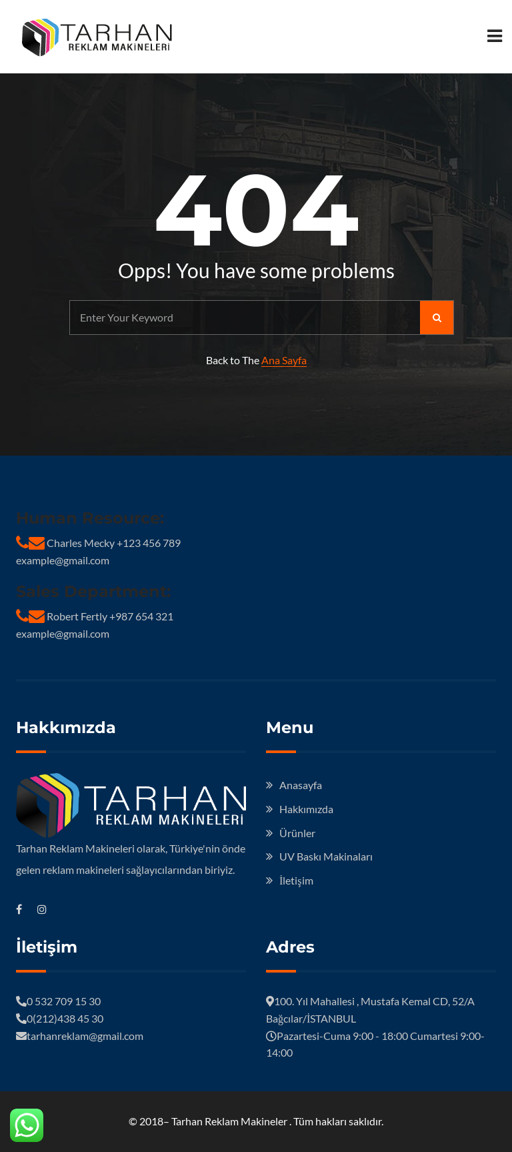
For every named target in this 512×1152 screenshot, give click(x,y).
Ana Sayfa (284, 360)
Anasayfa (300, 784)
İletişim (296, 880)
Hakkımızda (306, 808)
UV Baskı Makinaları (326, 856)
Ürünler (297, 832)
